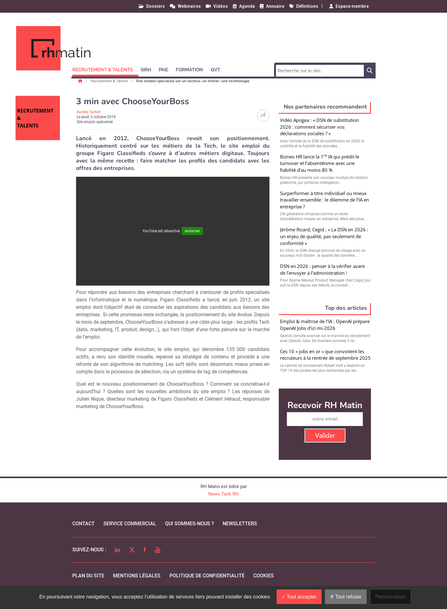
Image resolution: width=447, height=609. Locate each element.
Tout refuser (346, 596)
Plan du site (88, 576)
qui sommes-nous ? (189, 524)
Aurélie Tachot (89, 112)
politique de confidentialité (207, 576)
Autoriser (192, 231)
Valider (325, 435)
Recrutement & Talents (110, 80)
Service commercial (129, 524)
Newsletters (240, 524)
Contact (83, 524)
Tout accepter (299, 596)
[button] (105, 69)
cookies (263, 576)
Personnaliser (390, 596)
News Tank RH (223, 494)
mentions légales (136, 576)
